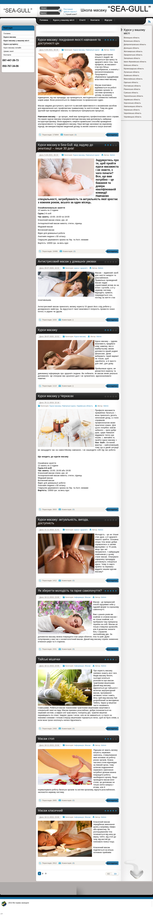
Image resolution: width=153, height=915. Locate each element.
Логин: (43, 8)
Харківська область (85, 406)
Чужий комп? (71, 14)
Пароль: (43, 13)
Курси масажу (18, 11)
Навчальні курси (92, 50)
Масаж (88, 597)
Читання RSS (149, 21)
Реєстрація (68, 9)
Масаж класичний (50, 810)
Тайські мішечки (49, 659)
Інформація (79, 597)
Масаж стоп (46, 738)
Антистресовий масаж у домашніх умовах (67, 261)
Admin (112, 50)
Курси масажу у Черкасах (56, 396)
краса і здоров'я (80, 268)
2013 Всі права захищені (18, 903)
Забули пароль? (70, 12)
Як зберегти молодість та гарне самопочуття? (70, 590)
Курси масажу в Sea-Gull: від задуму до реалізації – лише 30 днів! (65, 146)
